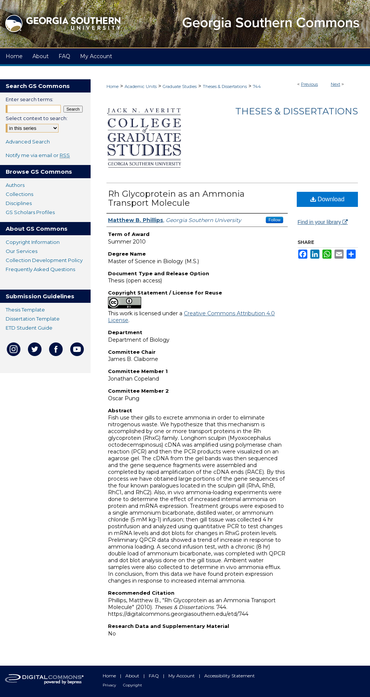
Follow (274, 219)
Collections (19, 194)
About (132, 675)
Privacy (110, 685)
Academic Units (141, 86)
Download (327, 199)
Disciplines (19, 203)
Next (335, 84)
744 (257, 86)
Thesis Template (25, 310)
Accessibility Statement (229, 675)
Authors (15, 185)
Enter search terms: (29, 99)
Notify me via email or (38, 155)
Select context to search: (37, 118)
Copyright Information (33, 242)
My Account (182, 675)
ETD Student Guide (29, 328)
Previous (309, 84)
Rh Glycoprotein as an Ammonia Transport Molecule (176, 198)
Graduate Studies (180, 86)
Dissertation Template (33, 319)
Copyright (132, 685)
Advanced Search (28, 142)
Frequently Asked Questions (40, 269)
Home (112, 86)
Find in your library (323, 222)
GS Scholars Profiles (30, 212)
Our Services (21, 251)
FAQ (154, 675)
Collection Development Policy (44, 260)
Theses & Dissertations (225, 86)
